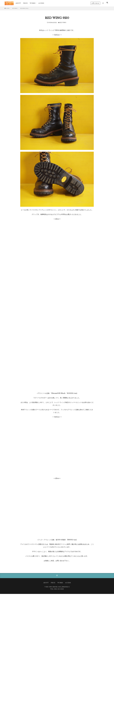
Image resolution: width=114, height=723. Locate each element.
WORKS (32, 3)
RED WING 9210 (24, 8)
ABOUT (18, 3)
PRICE (25, 3)
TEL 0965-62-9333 (57, 589)
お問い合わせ (95, 3)
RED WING (14, 8)
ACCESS (41, 3)
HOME (7, 8)
